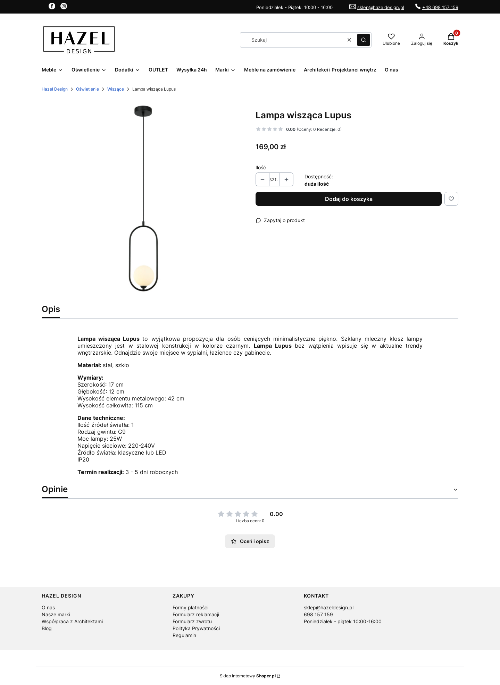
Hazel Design (55, 89)
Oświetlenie (87, 89)
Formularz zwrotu (192, 621)
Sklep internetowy (248, 675)
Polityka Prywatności (196, 628)
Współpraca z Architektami (72, 621)
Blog (47, 628)
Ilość (261, 167)
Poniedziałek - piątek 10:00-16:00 (343, 621)
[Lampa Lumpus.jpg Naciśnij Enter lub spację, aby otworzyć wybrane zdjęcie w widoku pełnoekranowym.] (143, 199)
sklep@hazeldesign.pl (380, 7)
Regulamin (184, 635)
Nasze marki (56, 614)
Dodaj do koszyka (349, 198)
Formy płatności (190, 607)
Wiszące (115, 89)
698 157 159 (318, 614)
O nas (48, 607)
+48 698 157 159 (440, 7)
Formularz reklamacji (196, 614)
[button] (363, 40)
